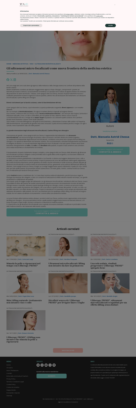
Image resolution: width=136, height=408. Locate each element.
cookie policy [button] (99, 393)
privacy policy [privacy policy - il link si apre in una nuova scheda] (69, 391)
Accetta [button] (110, 402)
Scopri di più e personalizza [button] (31, 402)
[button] (114, 382)
